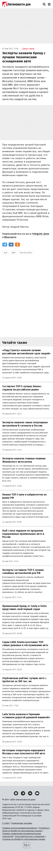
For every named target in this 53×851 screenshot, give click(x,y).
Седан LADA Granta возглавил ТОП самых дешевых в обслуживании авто (25, 644)
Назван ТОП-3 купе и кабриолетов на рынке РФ (24, 496)
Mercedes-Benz (26, 253)
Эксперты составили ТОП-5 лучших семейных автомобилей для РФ (23, 571)
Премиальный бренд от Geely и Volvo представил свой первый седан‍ (24, 607)
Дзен (46, 233)
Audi (5, 253)
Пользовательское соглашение (30, 836)
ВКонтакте (10, 237)
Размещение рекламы (21, 823)
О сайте (5, 823)
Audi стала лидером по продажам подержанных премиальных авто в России (23, 534)
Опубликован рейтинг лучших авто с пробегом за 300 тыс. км (24, 680)
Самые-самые (28, 48)
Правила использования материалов (19, 828)
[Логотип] (16, 4)
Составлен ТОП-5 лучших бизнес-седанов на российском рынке (22, 388)
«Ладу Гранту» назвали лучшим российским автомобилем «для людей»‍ (26, 352)
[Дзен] (16, 793)
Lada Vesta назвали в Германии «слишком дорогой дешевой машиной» (26, 716)
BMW (13, 253)
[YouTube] (37, 793)
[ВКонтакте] (11, 245)
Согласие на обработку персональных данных (23, 839)
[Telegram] (4, 245)
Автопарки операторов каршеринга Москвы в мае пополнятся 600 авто (23, 752)
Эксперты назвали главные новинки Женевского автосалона (23, 460)
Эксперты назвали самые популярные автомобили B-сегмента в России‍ (25, 424)
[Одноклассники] (17, 245)
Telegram (37, 233)
